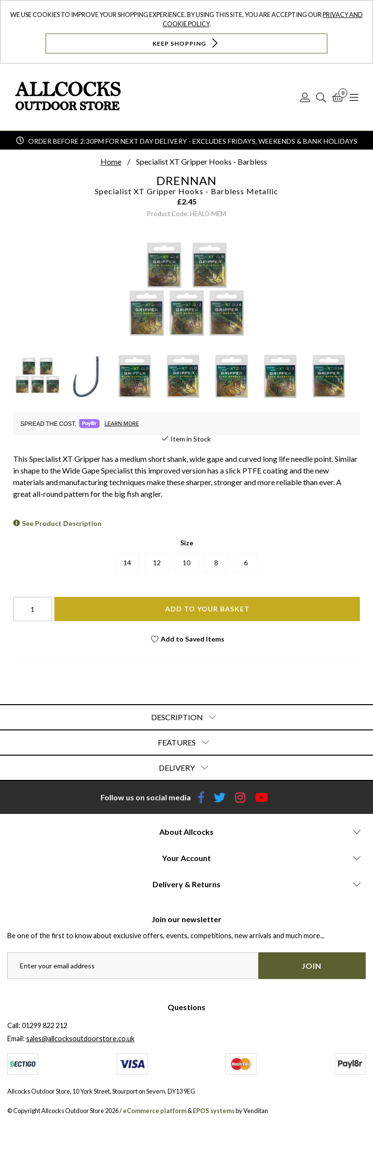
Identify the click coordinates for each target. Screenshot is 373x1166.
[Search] (321, 97)
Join (312, 965)
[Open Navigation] (354, 97)
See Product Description (62, 523)
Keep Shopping (186, 43)
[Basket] (337, 97)
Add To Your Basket (207, 609)
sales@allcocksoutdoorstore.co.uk (80, 1038)
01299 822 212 (45, 1025)
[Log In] (305, 97)
